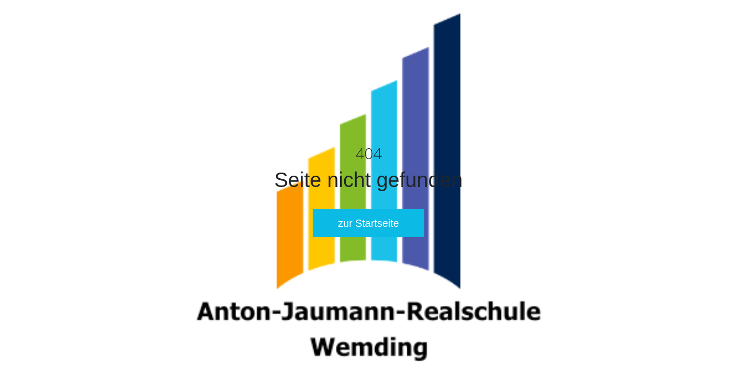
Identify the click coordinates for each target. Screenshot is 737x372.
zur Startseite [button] (368, 223)
